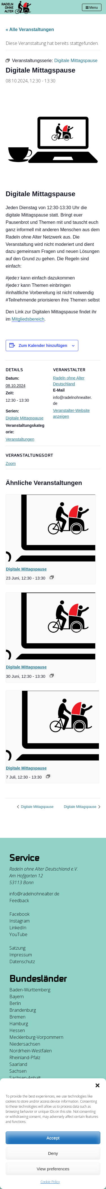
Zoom (11, 463)
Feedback (19, 900)
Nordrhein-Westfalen (30, 1051)
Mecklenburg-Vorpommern (36, 1037)
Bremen (17, 1017)
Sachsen (18, 1071)
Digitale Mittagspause (25, 418)
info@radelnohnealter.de (34, 894)
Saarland (18, 1064)
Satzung (17, 948)
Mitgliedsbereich (28, 319)
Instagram (19, 921)
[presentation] (50, 528)
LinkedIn (17, 927)
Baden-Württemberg (29, 990)
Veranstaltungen (20, 439)
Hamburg (18, 1023)
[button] (97, 1085)
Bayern (16, 996)
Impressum (20, 955)
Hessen (17, 1030)
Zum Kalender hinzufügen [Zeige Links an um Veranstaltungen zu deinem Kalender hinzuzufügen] (43, 345)
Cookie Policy (50, 1181)
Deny (53, 1153)
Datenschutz (22, 961)
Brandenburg (22, 1010)
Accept (53, 1137)
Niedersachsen (24, 1044)
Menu (92, 8)
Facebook (19, 914)
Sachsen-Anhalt (25, 1078)
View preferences (53, 1168)
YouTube (18, 934)
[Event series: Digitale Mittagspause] (52, 577)
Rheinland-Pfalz (24, 1057)
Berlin (15, 1003)
